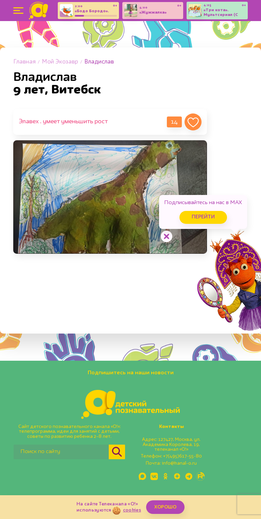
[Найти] (117, 452)
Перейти (203, 217)
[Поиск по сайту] (61, 452)
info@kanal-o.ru (179, 463)
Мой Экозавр (60, 62)
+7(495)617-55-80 (182, 456)
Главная (24, 62)
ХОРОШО (165, 507)
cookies (132, 510)
